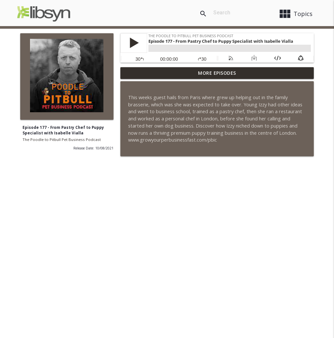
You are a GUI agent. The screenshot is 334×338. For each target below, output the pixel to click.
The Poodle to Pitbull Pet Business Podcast (62, 139)
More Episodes (217, 73)
